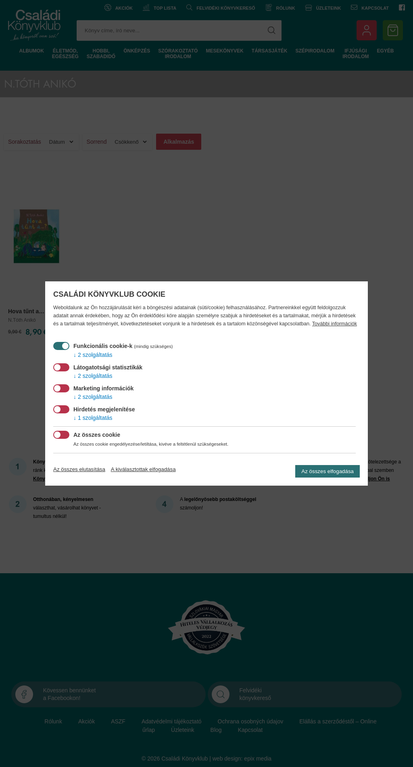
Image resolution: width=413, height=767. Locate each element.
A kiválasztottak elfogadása (143, 469)
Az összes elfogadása (327, 471)
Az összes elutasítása (79, 469)
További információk (334, 324)
